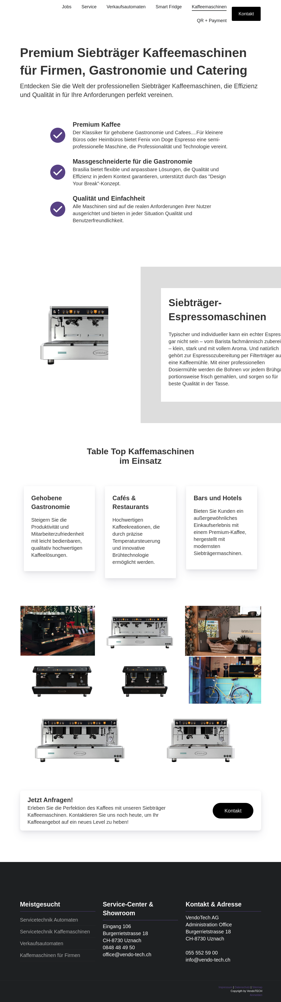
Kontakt (246, 13)
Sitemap (257, 987)
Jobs (66, 6)
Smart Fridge (169, 6)
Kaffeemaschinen (209, 6)
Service (89, 6)
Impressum (225, 987)
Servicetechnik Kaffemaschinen (55, 931)
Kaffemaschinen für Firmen (50, 955)
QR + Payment (212, 20)
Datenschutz (242, 987)
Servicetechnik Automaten (49, 920)
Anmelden (256, 994)
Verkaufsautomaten (126, 6)
